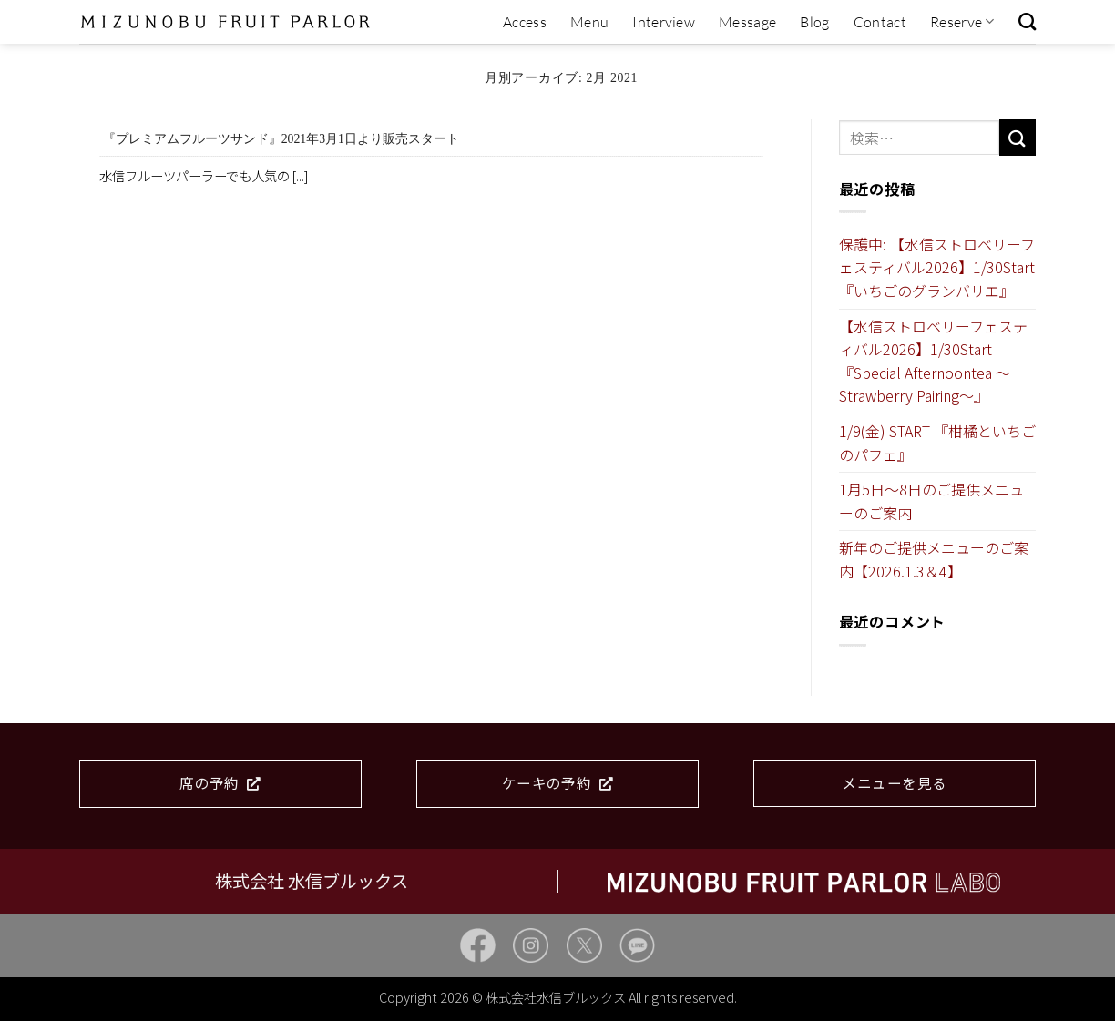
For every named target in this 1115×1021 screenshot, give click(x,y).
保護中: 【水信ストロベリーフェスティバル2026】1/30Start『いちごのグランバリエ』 (937, 267)
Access (525, 22)
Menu (589, 22)
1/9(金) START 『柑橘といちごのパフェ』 (937, 442)
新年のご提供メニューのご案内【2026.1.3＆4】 (933, 559)
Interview (663, 22)
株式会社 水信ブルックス (311, 880)
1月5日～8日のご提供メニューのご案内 (931, 501)
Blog (814, 22)
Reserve (962, 22)
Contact (880, 22)
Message (747, 22)
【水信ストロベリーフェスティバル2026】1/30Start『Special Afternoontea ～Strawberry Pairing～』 (933, 361)
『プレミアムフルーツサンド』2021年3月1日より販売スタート (281, 139)
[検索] (1027, 21)
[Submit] (1017, 137)
